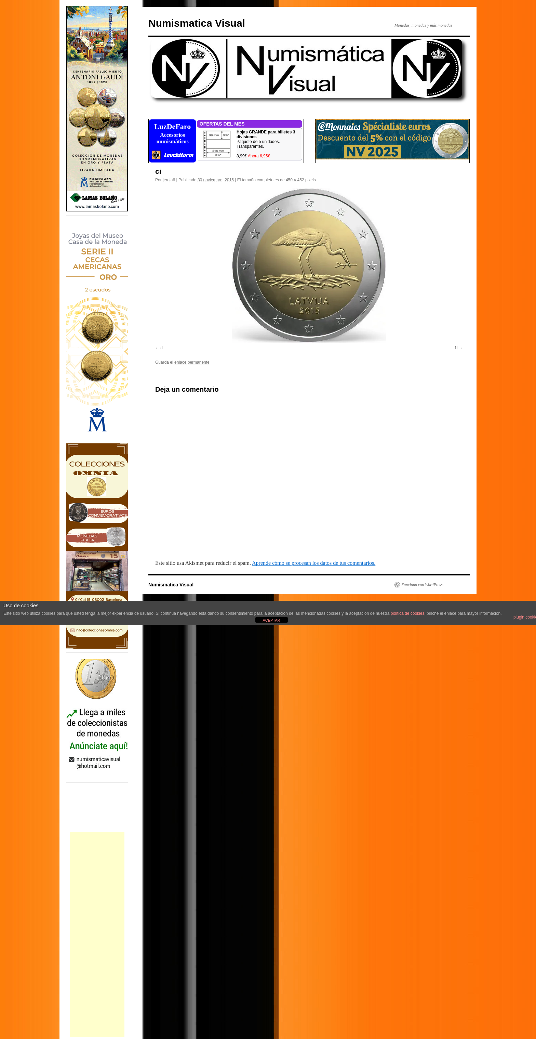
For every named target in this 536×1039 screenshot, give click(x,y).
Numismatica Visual (196, 23)
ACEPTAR (271, 620)
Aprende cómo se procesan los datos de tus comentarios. (313, 563)
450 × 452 (295, 180)
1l (455, 348)
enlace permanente (192, 362)
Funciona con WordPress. (422, 584)
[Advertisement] (97, 934)
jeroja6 (169, 180)
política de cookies (408, 613)
